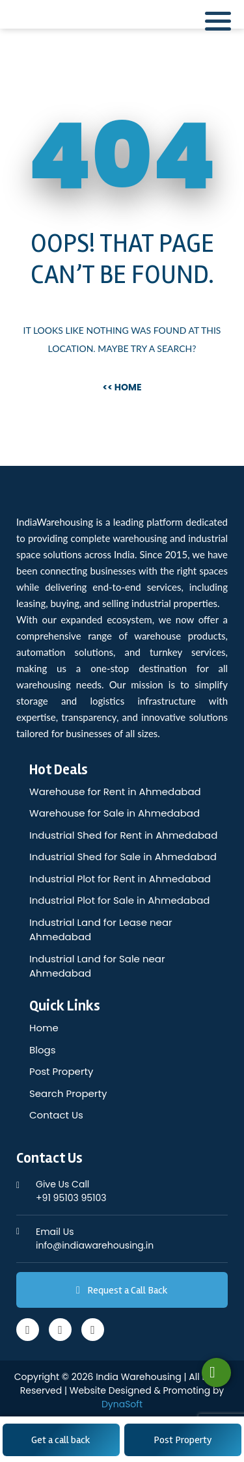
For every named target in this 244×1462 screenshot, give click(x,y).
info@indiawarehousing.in (132, 1238)
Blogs (42, 1050)
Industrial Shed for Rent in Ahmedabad (123, 835)
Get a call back (60, 1439)
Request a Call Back (122, 1290)
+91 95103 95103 (132, 1191)
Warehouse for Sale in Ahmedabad (114, 813)
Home (44, 1028)
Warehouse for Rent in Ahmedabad (115, 791)
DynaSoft (122, 1404)
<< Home (121, 387)
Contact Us (56, 1115)
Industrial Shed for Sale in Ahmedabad (123, 856)
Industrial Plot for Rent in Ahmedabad (120, 879)
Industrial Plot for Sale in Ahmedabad (119, 900)
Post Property (183, 1439)
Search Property (68, 1093)
